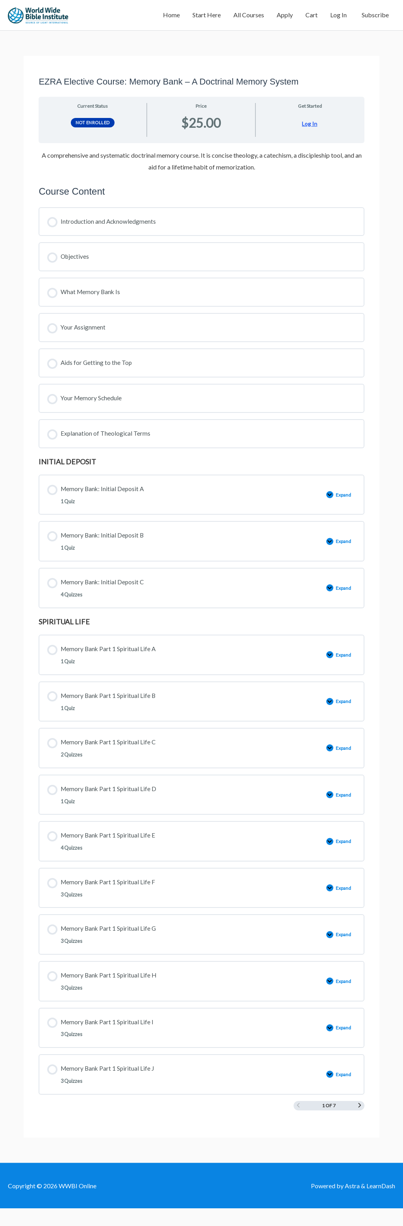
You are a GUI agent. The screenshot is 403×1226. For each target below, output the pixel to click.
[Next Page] (359, 1122)
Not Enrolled (93, 127)
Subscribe (374, 17)
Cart (311, 17)
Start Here (206, 17)
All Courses (248, 17)
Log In (338, 17)
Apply (285, 17)
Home (171, 17)
